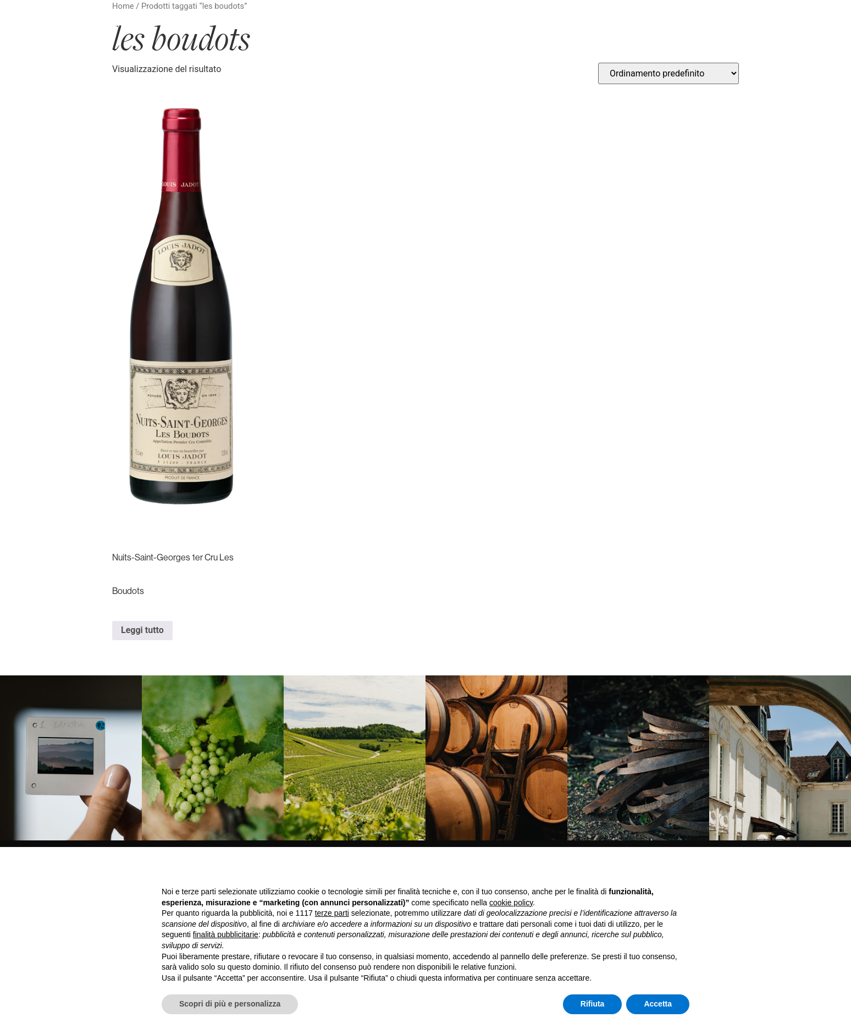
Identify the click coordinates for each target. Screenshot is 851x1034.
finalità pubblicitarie (225, 934)
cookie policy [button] (511, 902)
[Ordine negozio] (668, 73)
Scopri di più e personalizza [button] (229, 1003)
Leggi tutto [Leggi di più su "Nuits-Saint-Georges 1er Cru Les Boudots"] (142, 630)
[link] (71, 757)
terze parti (332, 913)
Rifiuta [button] (593, 1003)
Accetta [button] (658, 1003)
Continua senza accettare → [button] (638, 870)
